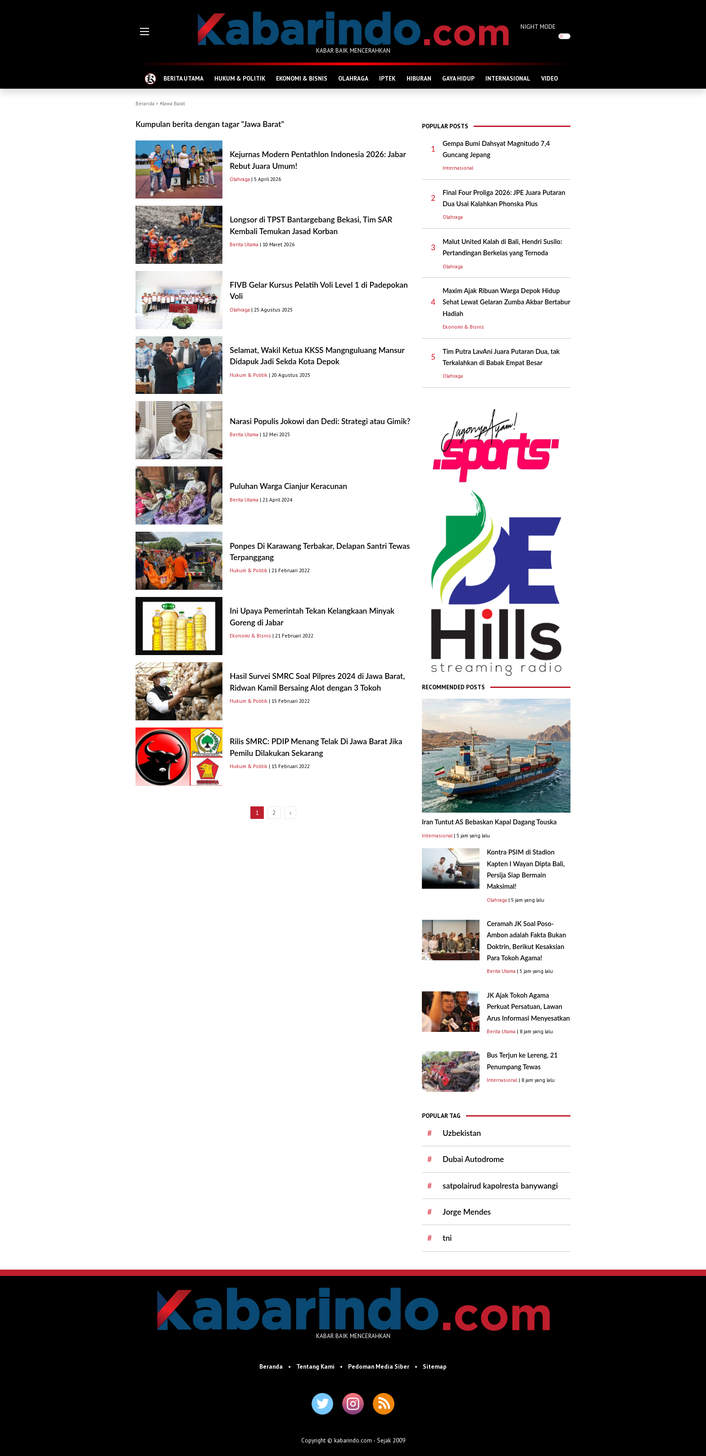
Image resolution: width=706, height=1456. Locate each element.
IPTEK (387, 78)
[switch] (564, 36)
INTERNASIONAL (507, 78)
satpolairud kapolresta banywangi (500, 1185)
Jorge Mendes (467, 1211)
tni (447, 1238)
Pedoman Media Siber (378, 1366)
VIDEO (549, 78)
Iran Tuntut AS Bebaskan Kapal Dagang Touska (489, 822)
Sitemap (435, 1366)
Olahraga (240, 179)
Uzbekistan (462, 1133)
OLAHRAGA (353, 78)
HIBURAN (419, 78)
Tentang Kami (315, 1366)
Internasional (458, 167)
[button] (145, 32)
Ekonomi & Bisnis (250, 635)
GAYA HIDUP (458, 78)
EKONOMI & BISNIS (301, 78)
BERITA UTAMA (183, 78)
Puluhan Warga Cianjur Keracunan (288, 486)
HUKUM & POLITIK (239, 78)
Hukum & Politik (248, 374)
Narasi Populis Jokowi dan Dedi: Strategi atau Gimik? (320, 421)
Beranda (145, 103)
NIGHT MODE (538, 27)
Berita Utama (244, 244)
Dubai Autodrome (473, 1159)
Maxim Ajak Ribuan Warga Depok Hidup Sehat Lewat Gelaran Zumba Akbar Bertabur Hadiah (506, 302)
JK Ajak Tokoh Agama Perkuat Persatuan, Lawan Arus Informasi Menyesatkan (528, 1006)
